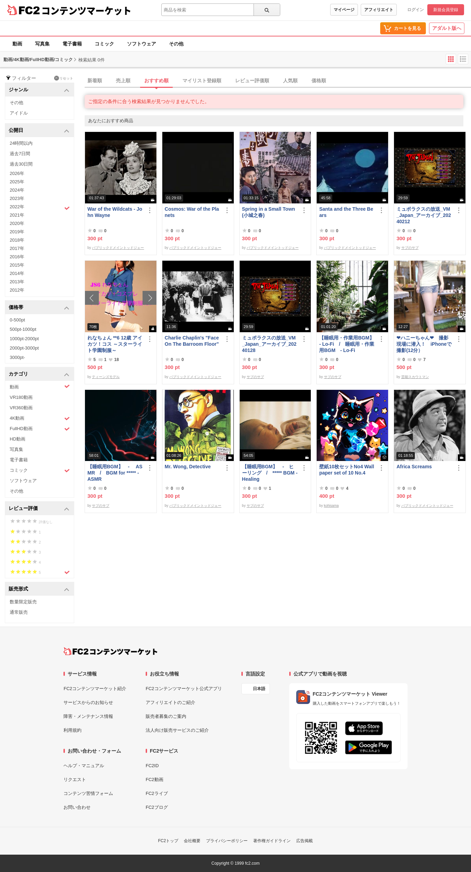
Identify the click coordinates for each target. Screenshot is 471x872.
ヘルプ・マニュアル (83, 765)
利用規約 (72, 730)
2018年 (17, 240)
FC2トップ (168, 840)
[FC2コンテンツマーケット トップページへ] (110, 651)
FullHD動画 (40, 429)
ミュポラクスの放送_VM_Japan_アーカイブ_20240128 (269, 344)
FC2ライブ (157, 793)
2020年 (17, 223)
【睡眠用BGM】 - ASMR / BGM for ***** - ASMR (115, 473)
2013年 (17, 281)
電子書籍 (72, 44)
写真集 (42, 44)
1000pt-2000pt (24, 338)
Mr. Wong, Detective (188, 466)
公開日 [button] (39, 130)
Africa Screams (414, 466)
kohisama (331, 506)
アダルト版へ (446, 28)
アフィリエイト (378, 9)
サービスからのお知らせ (88, 702)
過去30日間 (21, 164)
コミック (104, 44)
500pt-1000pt (23, 329)
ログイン (415, 9)
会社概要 (192, 840)
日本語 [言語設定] (259, 688)
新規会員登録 (445, 9)
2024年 (17, 190)
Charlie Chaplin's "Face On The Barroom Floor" (192, 341)
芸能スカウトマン (415, 377)
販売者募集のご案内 (166, 716)
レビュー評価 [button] (39, 508)
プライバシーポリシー (227, 840)
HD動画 (17, 439)
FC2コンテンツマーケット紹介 (94, 688)
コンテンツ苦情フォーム (88, 793)
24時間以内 (21, 143)
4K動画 (40, 418)
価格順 (318, 80)
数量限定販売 (23, 601)
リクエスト (74, 779)
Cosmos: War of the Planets (192, 212)
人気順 (290, 80)
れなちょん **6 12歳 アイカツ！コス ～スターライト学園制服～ (114, 344)
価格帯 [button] (39, 307)
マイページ (344, 9)
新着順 (94, 80)
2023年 (17, 198)
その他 (176, 44)
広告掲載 (304, 840)
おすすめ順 (156, 80)
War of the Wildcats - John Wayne (114, 212)
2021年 (17, 215)
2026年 (17, 173)
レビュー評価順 (252, 80)
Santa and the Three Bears (346, 212)
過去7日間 (20, 153)
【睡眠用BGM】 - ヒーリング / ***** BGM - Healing (270, 473)
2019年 (17, 231)
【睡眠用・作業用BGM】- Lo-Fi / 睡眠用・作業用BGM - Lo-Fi (346, 344)
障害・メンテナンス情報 (88, 716)
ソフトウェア (141, 44)
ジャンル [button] (39, 90)
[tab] (278, 81)
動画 (17, 44)
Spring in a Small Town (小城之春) (268, 212)
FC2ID (152, 765)
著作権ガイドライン (272, 840)
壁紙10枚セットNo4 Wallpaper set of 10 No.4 (346, 470)
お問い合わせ (77, 807)
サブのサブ (410, 248)
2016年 (17, 256)
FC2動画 (154, 779)
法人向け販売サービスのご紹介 (177, 730)
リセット (63, 78)
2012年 (17, 290)
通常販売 (19, 612)
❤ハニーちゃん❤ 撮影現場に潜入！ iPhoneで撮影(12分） (424, 344)
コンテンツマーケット (86, 10)
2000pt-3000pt (24, 348)
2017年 (17, 248)
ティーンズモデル (106, 377)
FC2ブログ (157, 807)
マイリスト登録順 (201, 80)
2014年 (17, 273)
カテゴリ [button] (39, 374)
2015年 (17, 265)
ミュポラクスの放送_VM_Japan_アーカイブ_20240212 (423, 215)
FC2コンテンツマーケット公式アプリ (184, 688)
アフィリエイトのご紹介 (170, 702)
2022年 (40, 207)
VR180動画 (21, 397)
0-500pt (17, 319)
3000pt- (17, 357)
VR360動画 (21, 407)
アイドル (19, 113)
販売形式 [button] (39, 589)
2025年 (17, 181)
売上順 (123, 80)
